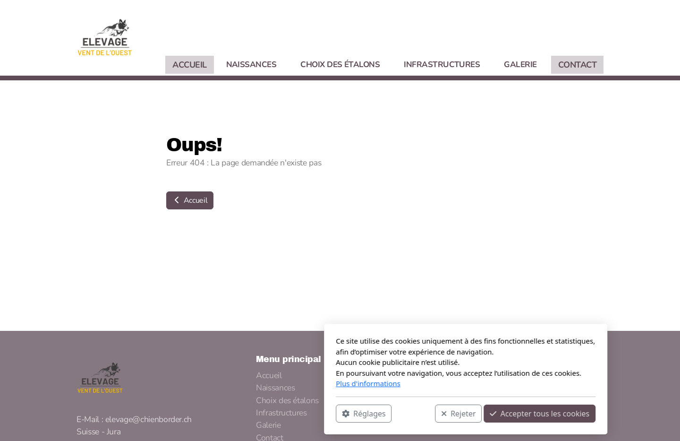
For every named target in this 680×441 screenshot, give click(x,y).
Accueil (189, 200)
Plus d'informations (242, 383)
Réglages (238, 413)
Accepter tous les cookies (414, 413)
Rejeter (332, 413)
